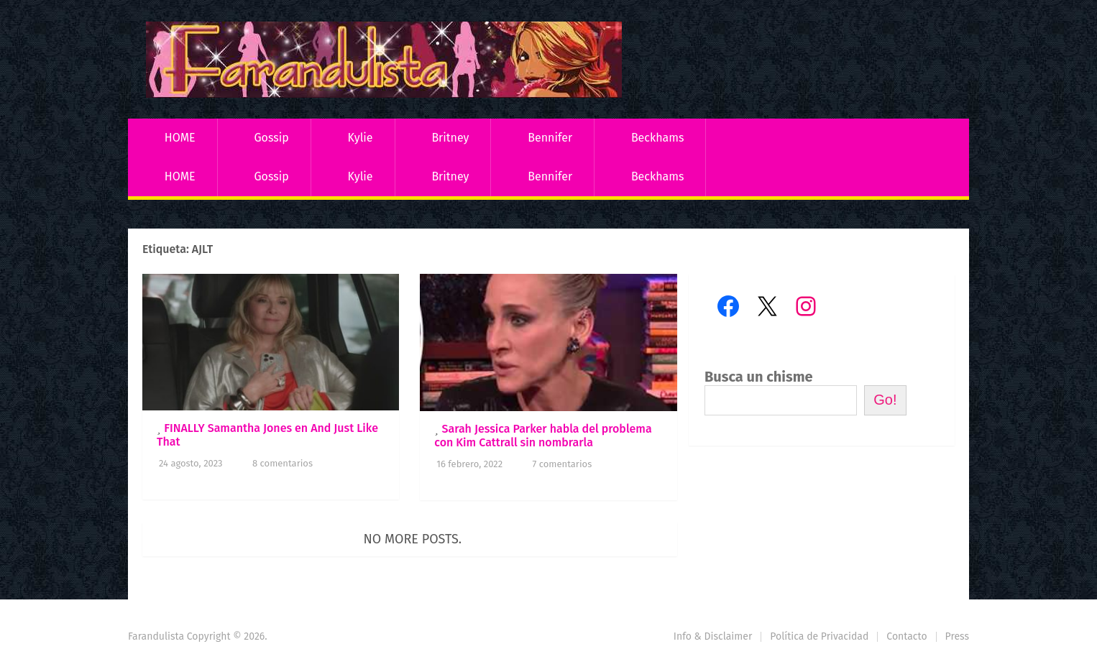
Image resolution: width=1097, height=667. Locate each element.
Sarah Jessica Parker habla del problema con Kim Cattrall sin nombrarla (542, 435)
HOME (180, 137)
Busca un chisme (758, 376)
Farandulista (156, 636)
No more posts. (413, 539)
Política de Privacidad (819, 636)
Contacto (906, 636)
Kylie (360, 137)
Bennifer (550, 137)
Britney (450, 137)
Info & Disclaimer (713, 636)
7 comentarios (562, 464)
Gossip (271, 137)
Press (957, 636)
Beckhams (657, 137)
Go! (884, 400)
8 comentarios (282, 463)
